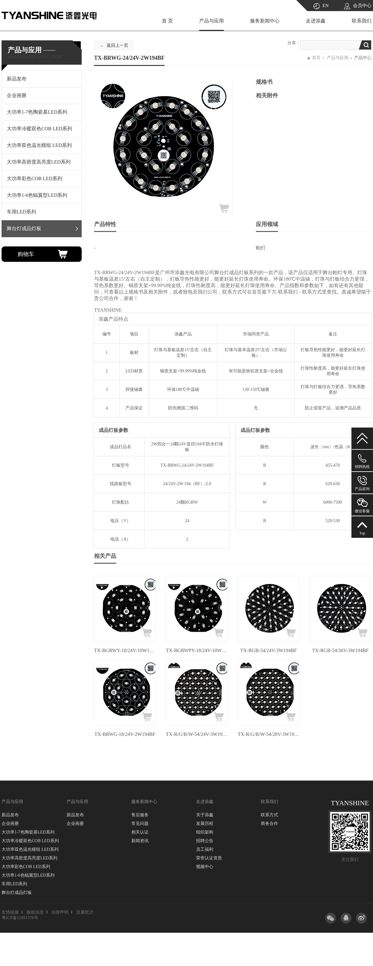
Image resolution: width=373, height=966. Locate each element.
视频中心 (204, 866)
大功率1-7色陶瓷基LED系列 (28, 832)
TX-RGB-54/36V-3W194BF (340, 650)
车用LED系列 (14, 884)
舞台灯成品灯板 (17, 892)
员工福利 (204, 849)
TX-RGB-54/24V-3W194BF (268, 650)
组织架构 (204, 832)
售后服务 (140, 815)
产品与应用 (211, 20)
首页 (316, 57)
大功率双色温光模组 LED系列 (30, 849)
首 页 (167, 20)
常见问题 (140, 823)
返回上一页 (117, 45)
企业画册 (10, 823)
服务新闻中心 (265, 20)
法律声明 (59, 912)
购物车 (26, 254)
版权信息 (35, 912)
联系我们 (361, 20)
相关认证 (140, 832)
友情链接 (10, 912)
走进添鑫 (316, 20)
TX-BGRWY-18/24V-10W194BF (125, 650)
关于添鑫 (204, 815)
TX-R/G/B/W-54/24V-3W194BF (196, 734)
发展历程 (204, 823)
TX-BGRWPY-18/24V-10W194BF (196, 650)
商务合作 (269, 823)
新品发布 (10, 815)
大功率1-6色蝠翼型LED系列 (28, 875)
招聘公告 (204, 840)
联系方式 (269, 815)
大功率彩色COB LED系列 (26, 866)
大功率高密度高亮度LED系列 (29, 858)
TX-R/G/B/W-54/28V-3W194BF (268, 734)
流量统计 (84, 912)
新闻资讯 (140, 840)
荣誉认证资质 (209, 858)
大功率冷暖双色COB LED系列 (30, 840)
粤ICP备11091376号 (20, 917)
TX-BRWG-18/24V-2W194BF (124, 734)
